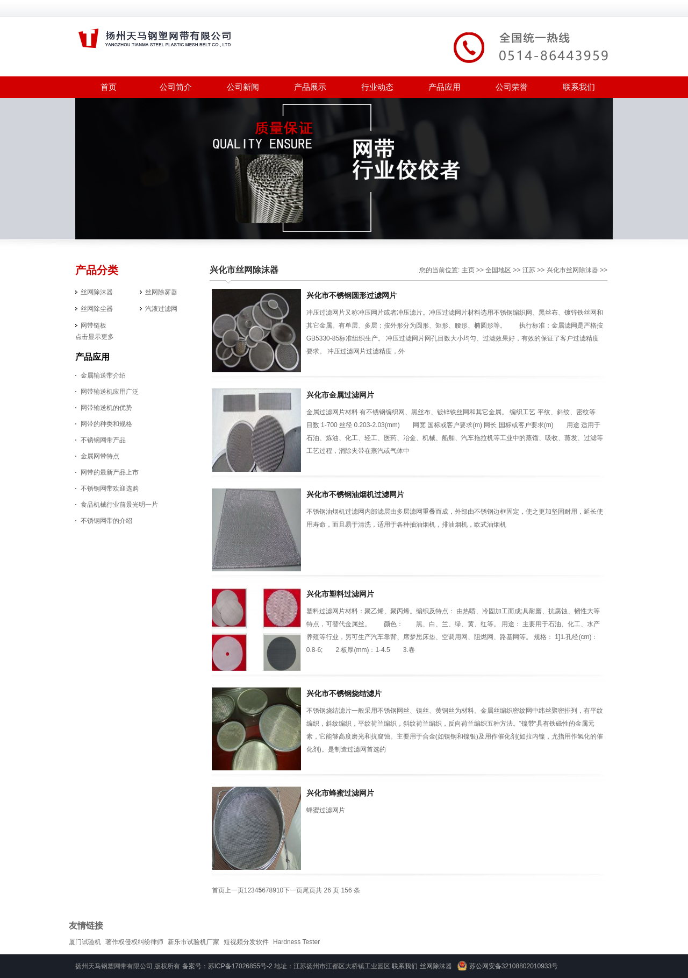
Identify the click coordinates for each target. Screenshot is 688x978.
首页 (109, 86)
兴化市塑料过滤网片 (340, 594)
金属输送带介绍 (103, 375)
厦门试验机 (85, 942)
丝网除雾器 (161, 292)
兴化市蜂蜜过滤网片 (340, 793)
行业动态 (377, 86)
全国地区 (498, 270)
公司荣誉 (512, 86)
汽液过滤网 (161, 309)
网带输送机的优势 (106, 408)
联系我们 (579, 86)
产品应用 (444, 86)
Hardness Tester (296, 942)
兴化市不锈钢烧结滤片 (344, 693)
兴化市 (556, 270)
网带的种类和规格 (106, 424)
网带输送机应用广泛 (110, 391)
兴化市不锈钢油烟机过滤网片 (355, 494)
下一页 (293, 890)
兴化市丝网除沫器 (244, 269)
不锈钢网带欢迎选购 (110, 488)
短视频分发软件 (246, 942)
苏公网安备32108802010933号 (513, 966)
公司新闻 (243, 86)
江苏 (528, 270)
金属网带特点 (100, 456)
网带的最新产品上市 (110, 472)
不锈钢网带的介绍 (106, 521)
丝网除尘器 (97, 309)
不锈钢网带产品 (103, 440)
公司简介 (176, 86)
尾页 (309, 890)
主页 (468, 270)
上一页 (234, 890)
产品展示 (310, 86)
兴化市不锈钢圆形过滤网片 (351, 295)
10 (279, 890)
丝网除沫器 (97, 292)
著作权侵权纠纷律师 (134, 942)
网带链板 (93, 325)
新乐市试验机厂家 (193, 942)
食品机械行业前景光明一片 (119, 504)
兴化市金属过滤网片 (340, 395)
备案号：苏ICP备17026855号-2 (227, 966)
